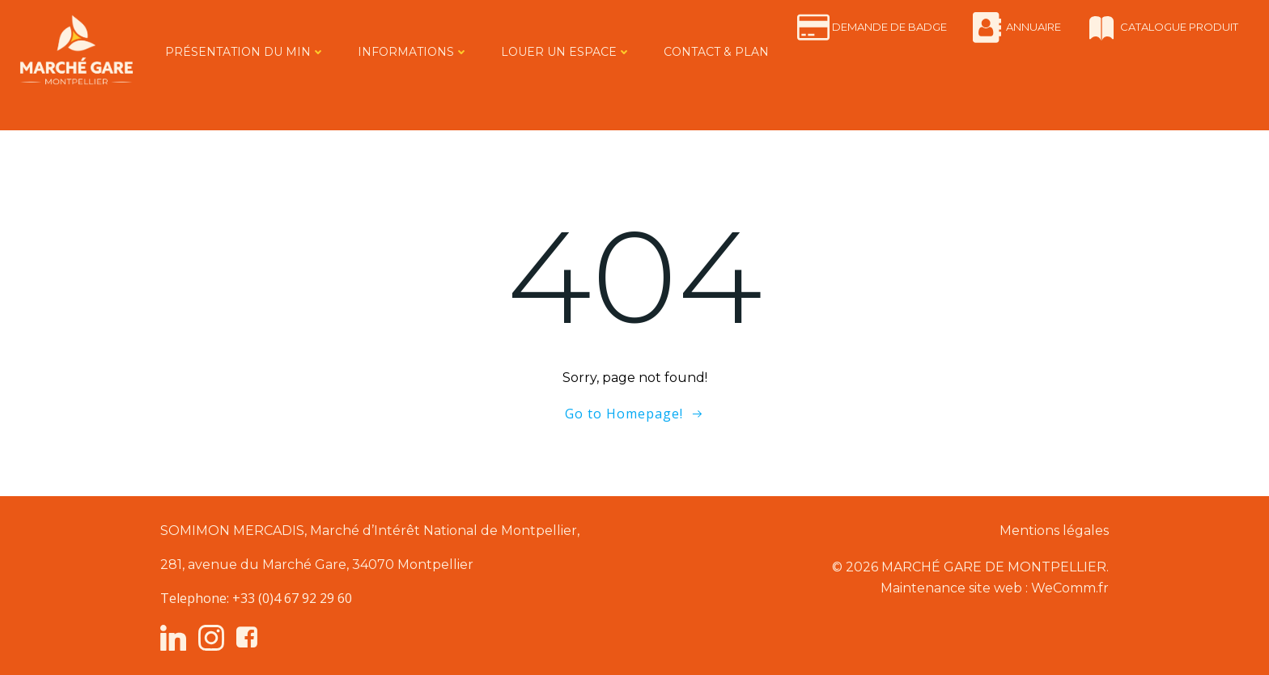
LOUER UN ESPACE (566, 52)
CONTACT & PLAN (716, 52)
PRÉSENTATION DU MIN (245, 52)
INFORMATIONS (413, 52)
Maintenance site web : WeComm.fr (995, 588)
